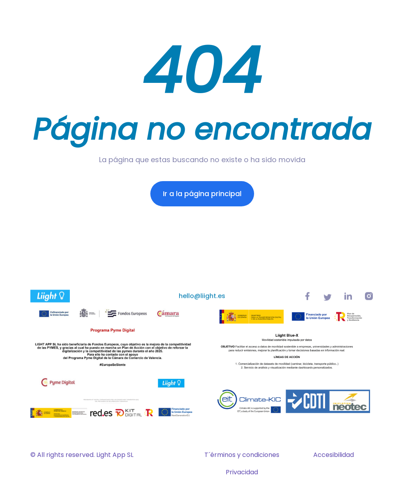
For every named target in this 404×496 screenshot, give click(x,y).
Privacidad (242, 472)
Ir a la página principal (202, 193)
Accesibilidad (333, 454)
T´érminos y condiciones (241, 454)
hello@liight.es (202, 298)
